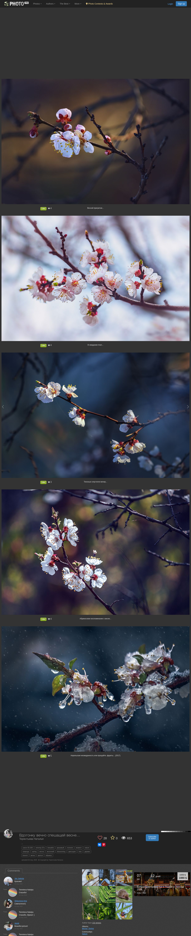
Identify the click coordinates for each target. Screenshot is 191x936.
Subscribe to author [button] (152, 838)
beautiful (51, 848)
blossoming (61, 851)
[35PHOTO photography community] (16, 3)
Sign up (181, 4)
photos (96, 923)
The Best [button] (65, 4)
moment (70, 848)
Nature (84, 934)
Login (170, 4)
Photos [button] (37, 4)
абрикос (49, 855)
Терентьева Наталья (31, 839)
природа (26, 851)
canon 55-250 (28, 848)
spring (34, 851)
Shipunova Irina (20, 901)
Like (43, 208)
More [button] (78, 4)
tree (80, 851)
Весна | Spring (88, 928)
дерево (87, 851)
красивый (60, 848)
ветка (33, 855)
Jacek (16, 923)
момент (79, 848)
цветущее (72, 851)
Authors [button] (50, 4)
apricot (40, 855)
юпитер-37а (40, 848)
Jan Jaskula (19, 878)
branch (25, 855)
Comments (14, 870)
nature (87, 848)
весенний (50, 851)
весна (42, 851)
